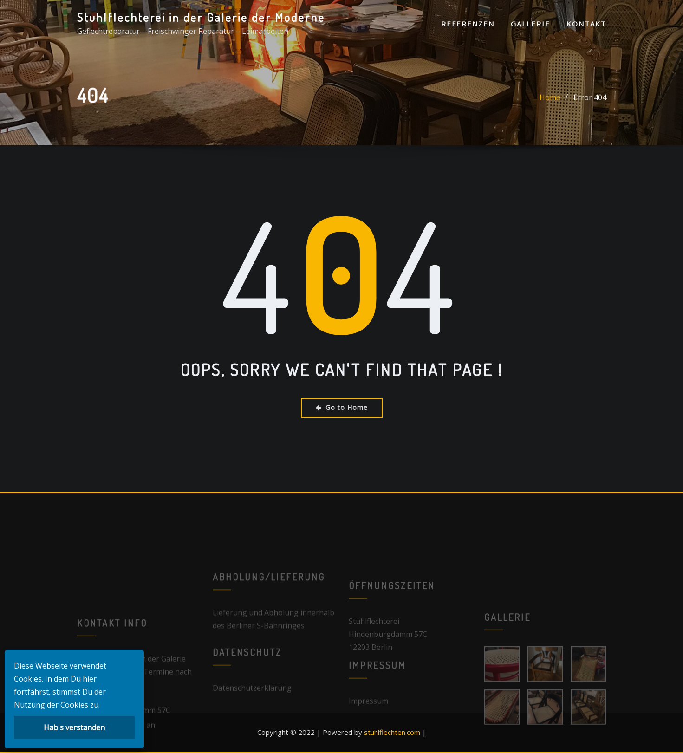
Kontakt (586, 23)
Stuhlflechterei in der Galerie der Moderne (201, 17)
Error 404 (589, 101)
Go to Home (342, 407)
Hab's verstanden (74, 727)
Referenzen (467, 23)
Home (550, 101)
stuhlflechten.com (392, 732)
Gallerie (530, 23)
